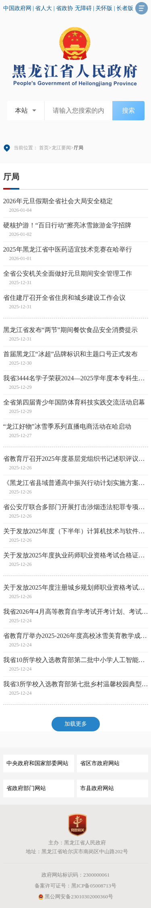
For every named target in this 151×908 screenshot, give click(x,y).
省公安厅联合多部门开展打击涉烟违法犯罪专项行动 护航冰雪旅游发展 (75, 507)
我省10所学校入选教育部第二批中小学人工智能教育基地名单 (75, 659)
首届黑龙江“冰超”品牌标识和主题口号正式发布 (70, 354)
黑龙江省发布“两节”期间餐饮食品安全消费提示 (70, 329)
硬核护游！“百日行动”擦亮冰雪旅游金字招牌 (67, 225)
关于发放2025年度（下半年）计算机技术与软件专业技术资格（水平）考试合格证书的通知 (75, 531)
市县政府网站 (97, 788)
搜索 (128, 110)
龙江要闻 (61, 148)
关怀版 (103, 8)
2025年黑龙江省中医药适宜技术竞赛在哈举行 (67, 249)
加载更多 (75, 724)
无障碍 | (85, 8)
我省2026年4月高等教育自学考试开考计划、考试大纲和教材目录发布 (75, 611)
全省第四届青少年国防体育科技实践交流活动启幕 (74, 402)
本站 (21, 110)
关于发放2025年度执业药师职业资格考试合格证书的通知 (75, 555)
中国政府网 (17, 8)
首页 (44, 148)
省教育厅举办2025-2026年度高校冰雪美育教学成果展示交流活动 (75, 635)
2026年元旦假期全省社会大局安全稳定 (58, 201)
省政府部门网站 (26, 788)
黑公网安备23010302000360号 (75, 897)
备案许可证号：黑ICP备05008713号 (75, 886)
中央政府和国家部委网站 (37, 763)
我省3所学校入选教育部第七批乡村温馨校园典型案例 (75, 684)
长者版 (124, 8)
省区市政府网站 (100, 763)
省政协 (64, 8)
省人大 (43, 8)
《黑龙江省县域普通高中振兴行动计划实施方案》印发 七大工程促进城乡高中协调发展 (75, 482)
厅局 (11, 176)
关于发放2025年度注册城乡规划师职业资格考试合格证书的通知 (75, 587)
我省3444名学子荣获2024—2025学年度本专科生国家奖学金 (75, 378)
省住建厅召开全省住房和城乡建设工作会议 (64, 297)
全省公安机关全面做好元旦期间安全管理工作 (67, 273)
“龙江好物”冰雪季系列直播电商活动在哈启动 (67, 426)
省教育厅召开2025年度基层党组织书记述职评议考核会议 (75, 458)
